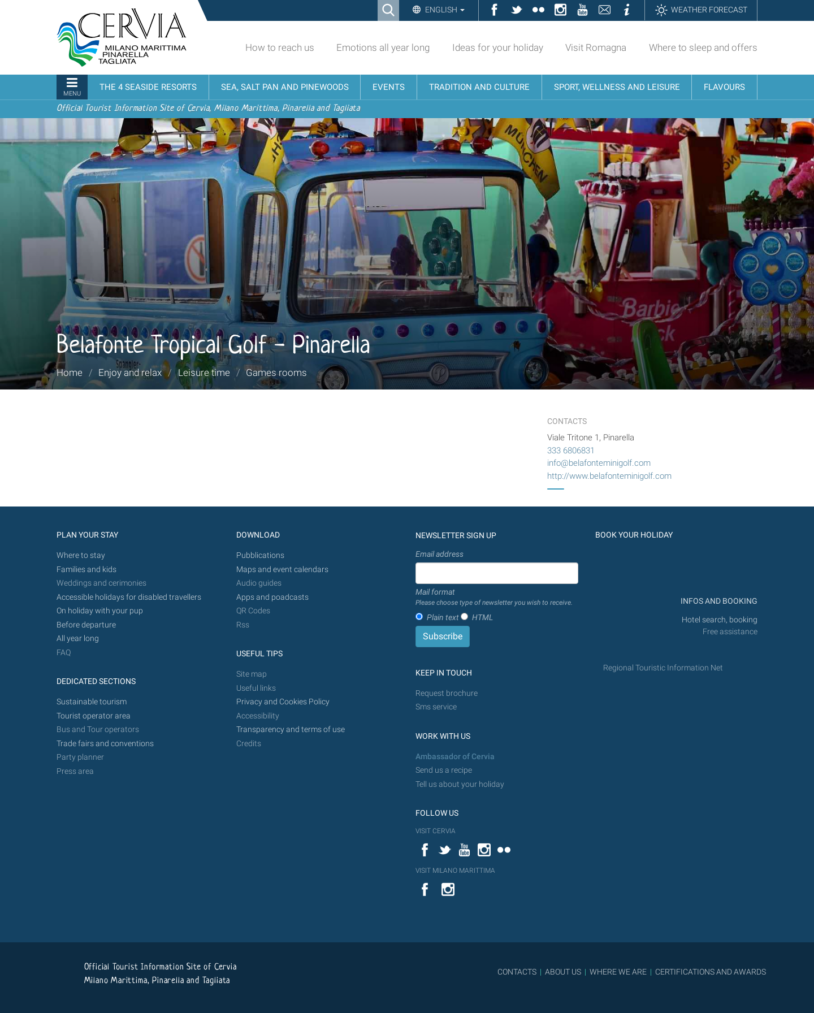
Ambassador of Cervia (455, 756)
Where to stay (81, 555)
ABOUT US (563, 971)
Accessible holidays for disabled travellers (129, 597)
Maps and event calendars (282, 569)
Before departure (86, 625)
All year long (78, 638)
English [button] (444, 9)
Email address (439, 554)
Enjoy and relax (130, 372)
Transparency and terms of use (290, 729)
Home (70, 372)
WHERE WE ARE (618, 971)
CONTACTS (516, 971)
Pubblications (260, 555)
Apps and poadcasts (272, 597)
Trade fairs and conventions (105, 743)
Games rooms (276, 372)
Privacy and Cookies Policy (283, 702)
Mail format (494, 597)
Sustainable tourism (92, 702)
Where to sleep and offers (703, 47)
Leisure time (204, 372)
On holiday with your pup (100, 611)
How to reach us (279, 47)
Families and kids (86, 569)
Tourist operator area (94, 716)
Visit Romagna (595, 47)
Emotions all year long (383, 47)
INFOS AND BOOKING (718, 601)
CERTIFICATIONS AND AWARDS (710, 971)
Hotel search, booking (719, 620)
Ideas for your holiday (497, 47)
